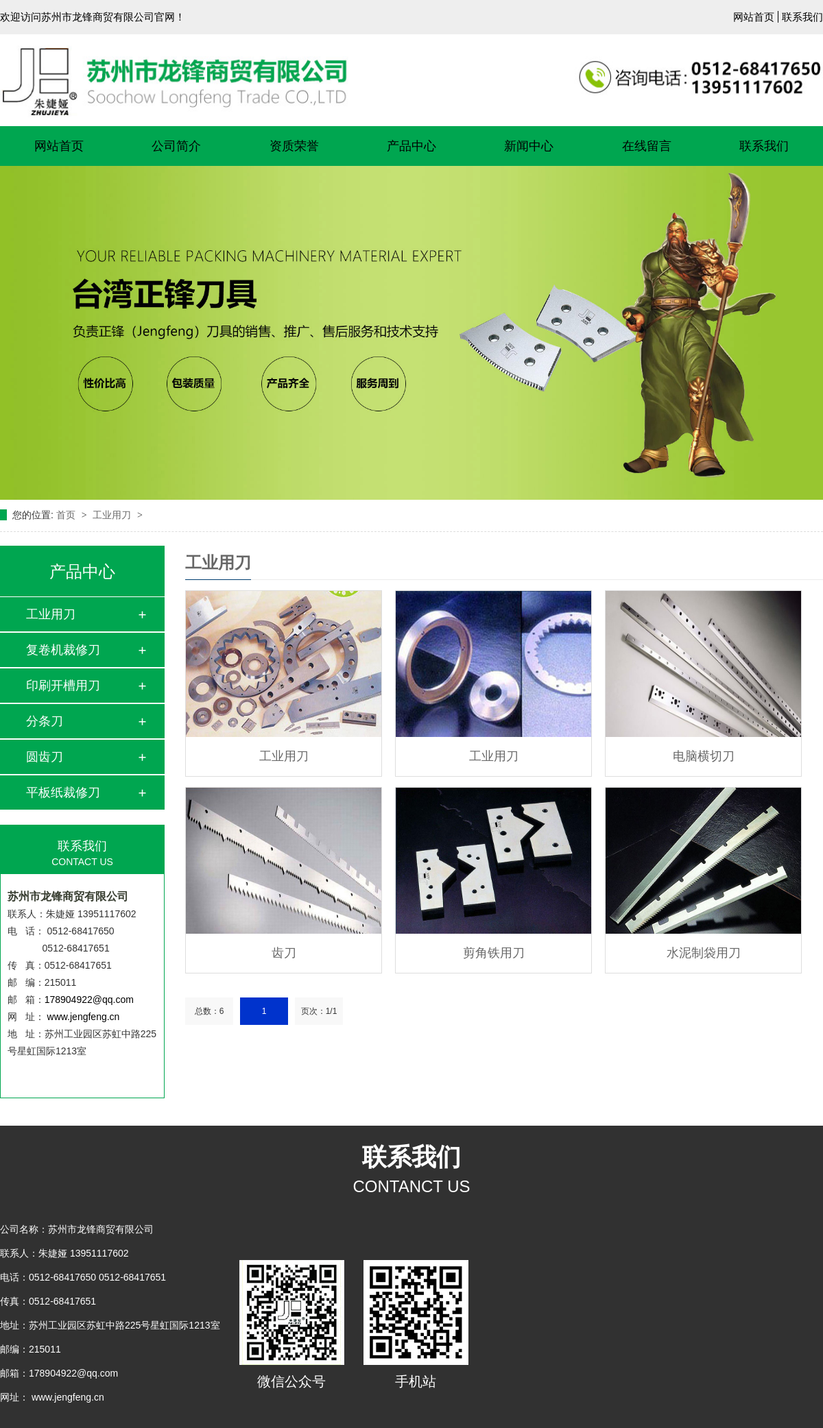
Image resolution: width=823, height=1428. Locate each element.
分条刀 (44, 721)
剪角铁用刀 (494, 953)
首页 (67, 514)
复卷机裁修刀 (63, 650)
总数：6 (209, 1011)
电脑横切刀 (704, 756)
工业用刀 (113, 514)
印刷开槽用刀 (63, 685)
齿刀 (284, 953)
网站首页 (753, 17)
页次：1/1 (319, 1011)
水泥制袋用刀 (704, 953)
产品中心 (411, 146)
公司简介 (176, 146)
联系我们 (802, 17)
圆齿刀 (44, 757)
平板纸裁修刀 (63, 792)
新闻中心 (528, 146)
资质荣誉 (294, 146)
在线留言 (646, 146)
